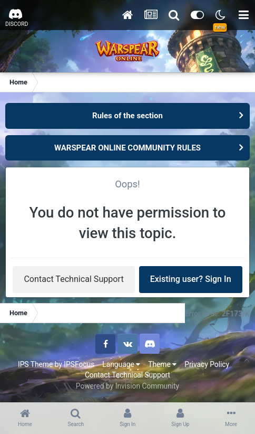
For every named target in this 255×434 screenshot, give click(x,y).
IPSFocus (79, 364)
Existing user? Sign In (190, 279)
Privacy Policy (206, 364)
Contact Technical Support (73, 279)
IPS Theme (35, 364)
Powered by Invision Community (127, 386)
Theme (162, 364)
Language (121, 364)
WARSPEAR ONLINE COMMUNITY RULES (127, 148)
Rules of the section (127, 115)
